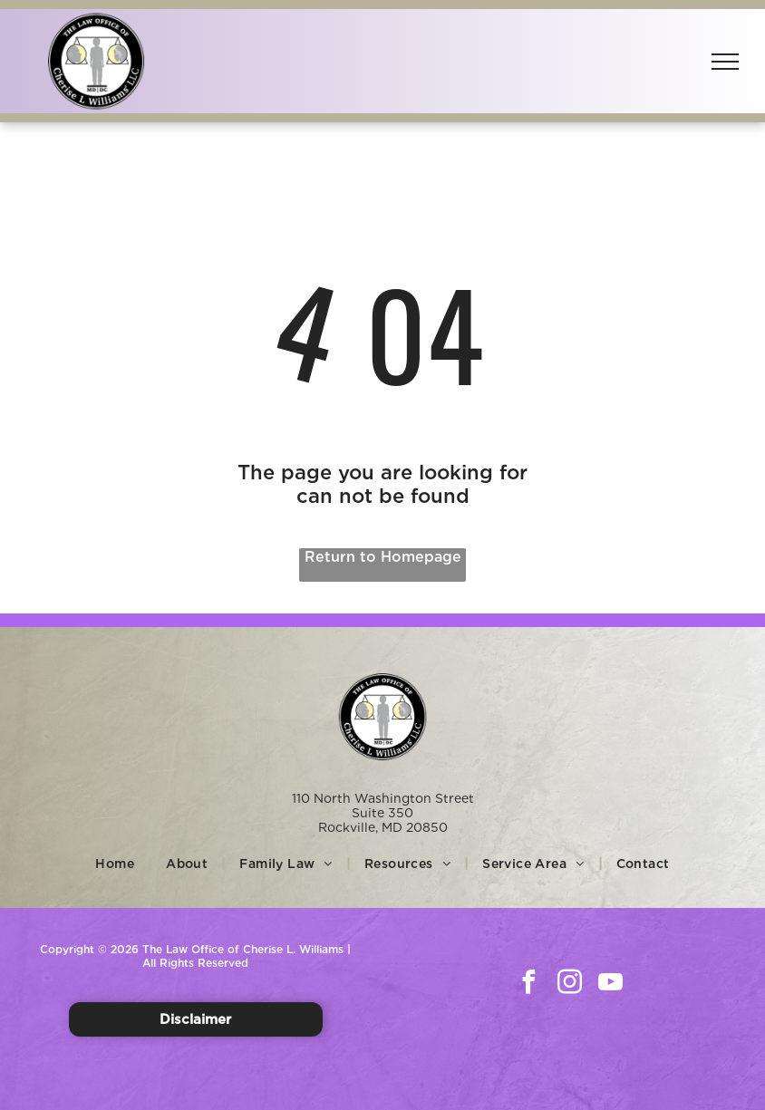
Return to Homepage (383, 556)
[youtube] (610, 984)
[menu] (725, 61)
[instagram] (569, 984)
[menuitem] (117, 863)
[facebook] (528, 984)
